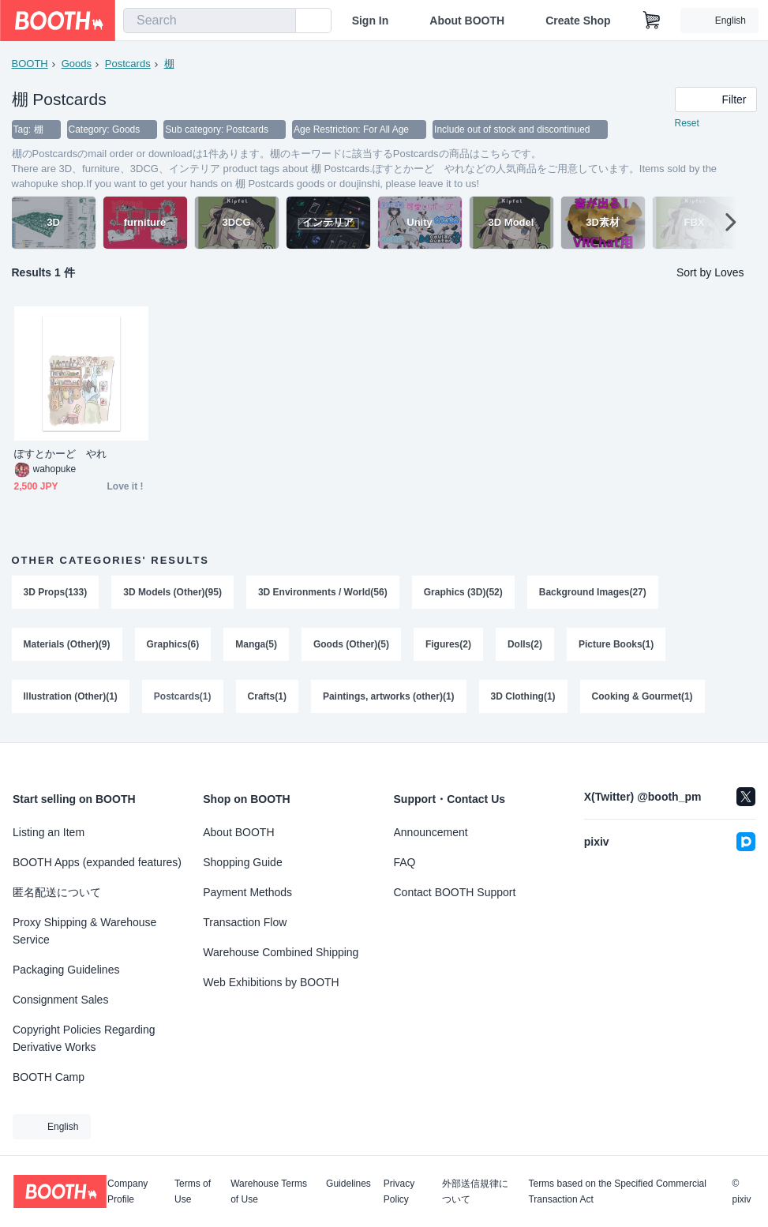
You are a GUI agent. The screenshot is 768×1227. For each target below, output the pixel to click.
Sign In (370, 20)
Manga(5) (256, 644)
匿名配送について (57, 892)
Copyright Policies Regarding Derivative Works (84, 1038)
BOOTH (30, 63)
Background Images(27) (592, 592)
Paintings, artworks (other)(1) (389, 696)
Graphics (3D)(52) (463, 592)
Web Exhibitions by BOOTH (271, 982)
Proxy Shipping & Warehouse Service (84, 931)
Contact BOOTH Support (455, 892)
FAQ (405, 862)
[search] (280, 21)
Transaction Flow (245, 922)
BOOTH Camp (48, 1077)
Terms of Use (192, 1191)
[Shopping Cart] (651, 20)
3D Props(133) (56, 592)
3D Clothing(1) (523, 696)
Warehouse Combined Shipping (280, 952)
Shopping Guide (242, 862)
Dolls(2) (525, 644)
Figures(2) (448, 644)
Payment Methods (247, 892)
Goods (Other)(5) (351, 644)
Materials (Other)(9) (67, 644)
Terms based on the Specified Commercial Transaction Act (617, 1191)
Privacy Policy (399, 1191)
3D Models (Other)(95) (172, 592)
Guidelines (348, 1184)
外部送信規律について (475, 1191)
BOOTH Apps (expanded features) (97, 862)
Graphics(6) (173, 644)
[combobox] (209, 20)
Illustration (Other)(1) (71, 696)
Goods (77, 63)
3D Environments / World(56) (323, 592)
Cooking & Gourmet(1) (642, 696)
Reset (687, 123)
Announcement (431, 832)
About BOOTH (466, 20)
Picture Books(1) (616, 644)
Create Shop (577, 20)
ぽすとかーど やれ (60, 454)
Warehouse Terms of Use (268, 1191)
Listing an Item (48, 832)
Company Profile (127, 1191)
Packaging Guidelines (66, 969)
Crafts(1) (267, 696)
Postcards (128, 63)
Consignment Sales (60, 999)
